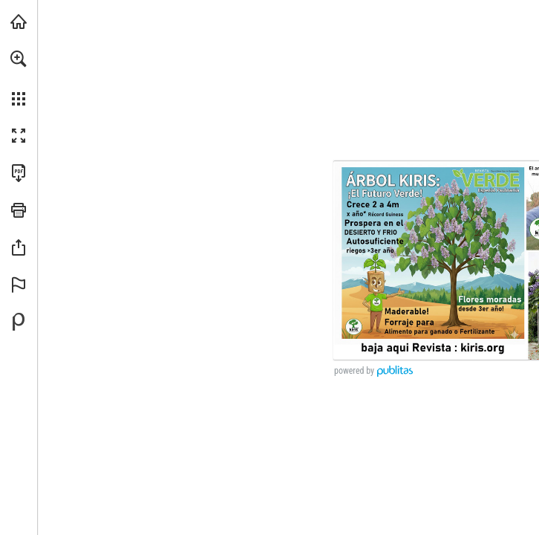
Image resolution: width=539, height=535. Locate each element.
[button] (18, 58)
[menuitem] (18, 78)
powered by (354, 371)
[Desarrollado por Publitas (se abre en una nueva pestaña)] (18, 321)
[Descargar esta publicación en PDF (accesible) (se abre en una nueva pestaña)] (18, 173)
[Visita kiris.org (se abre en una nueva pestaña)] (18, 21)
